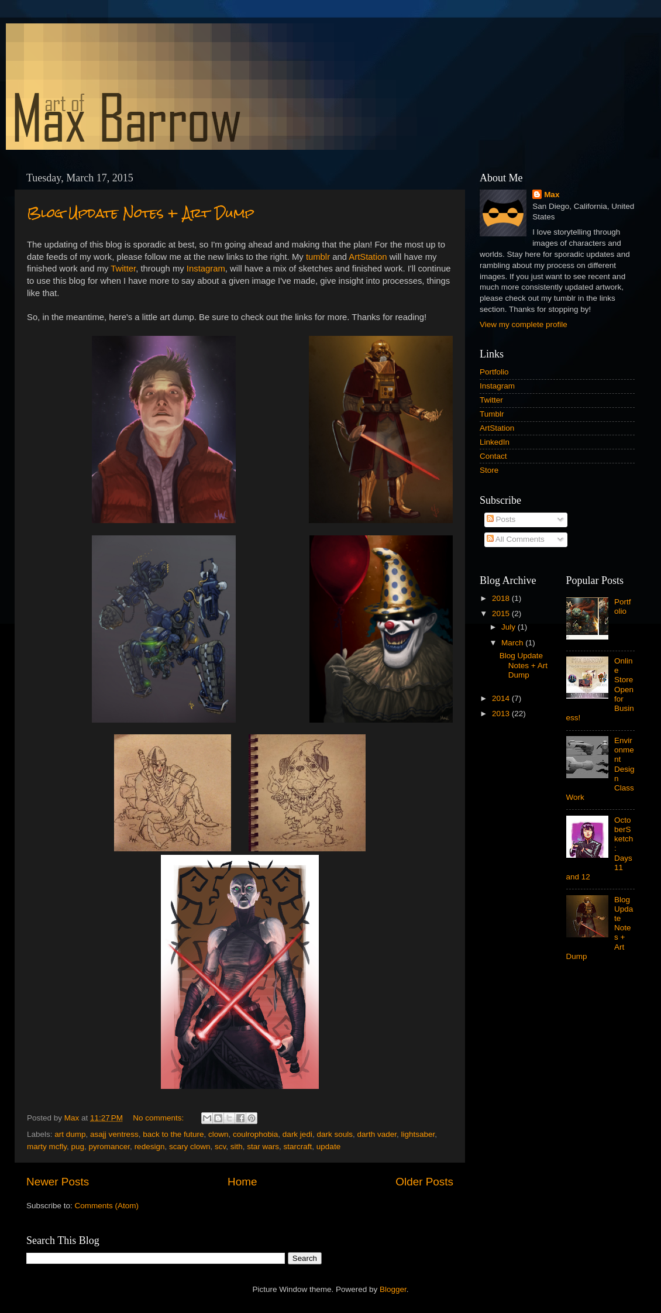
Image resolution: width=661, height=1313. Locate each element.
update (328, 1146)
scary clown (190, 1146)
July (509, 627)
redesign (150, 1146)
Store (489, 470)
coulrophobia (255, 1134)
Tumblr (492, 414)
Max (551, 194)
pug (78, 1146)
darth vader (377, 1134)
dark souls (334, 1134)
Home (242, 1181)
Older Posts (424, 1181)
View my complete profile (523, 324)
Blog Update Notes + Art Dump (140, 212)
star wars (263, 1146)
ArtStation (368, 257)
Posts (501, 519)
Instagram (206, 268)
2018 (502, 598)
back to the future (173, 1134)
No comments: (159, 1117)
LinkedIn (494, 442)
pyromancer (109, 1146)
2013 (502, 713)
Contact (493, 456)
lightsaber (418, 1134)
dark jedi (297, 1134)
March (513, 642)
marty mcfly (47, 1146)
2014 (502, 698)
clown (218, 1134)
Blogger (393, 1289)
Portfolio (494, 371)
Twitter (123, 268)
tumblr (318, 257)
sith (236, 1146)
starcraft (298, 1146)
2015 (502, 613)
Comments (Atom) (107, 1205)
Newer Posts (57, 1181)
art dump (69, 1134)
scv (220, 1146)
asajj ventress (114, 1134)
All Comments (516, 539)
